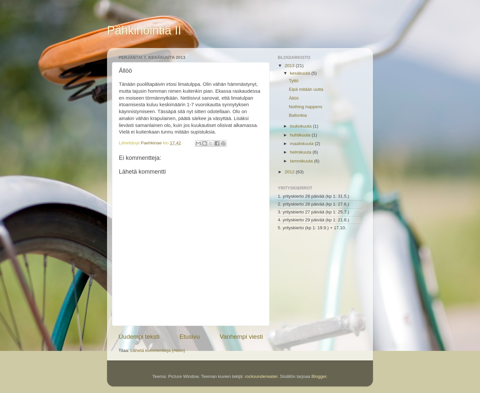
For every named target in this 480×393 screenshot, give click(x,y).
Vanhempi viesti (241, 336)
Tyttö (293, 80)
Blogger (318, 376)
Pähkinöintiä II (144, 30)
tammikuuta (302, 161)
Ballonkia (298, 115)
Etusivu (190, 336)
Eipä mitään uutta (306, 89)
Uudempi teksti (139, 336)
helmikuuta (301, 152)
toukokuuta (301, 126)
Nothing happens (305, 106)
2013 (290, 65)
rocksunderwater (261, 376)
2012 (290, 171)
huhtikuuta (301, 135)
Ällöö (294, 98)
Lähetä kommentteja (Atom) (157, 350)
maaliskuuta (302, 143)
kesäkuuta (300, 73)
